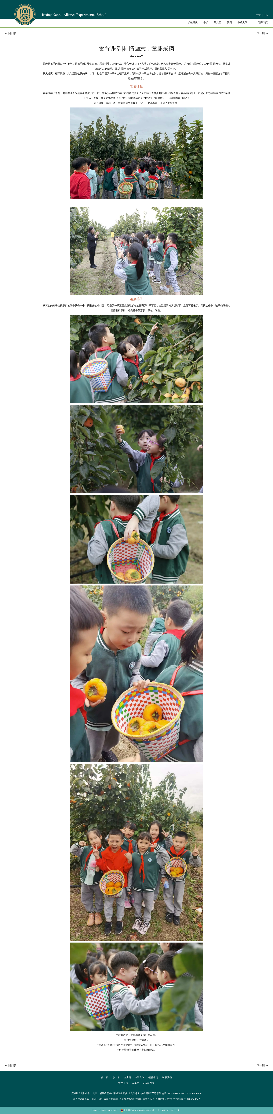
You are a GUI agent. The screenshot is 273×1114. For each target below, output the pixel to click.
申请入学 (140, 1077)
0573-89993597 (175, 1099)
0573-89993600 (176, 1093)
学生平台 (123, 1083)
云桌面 (135, 1083)
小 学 (116, 1077)
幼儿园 (127, 1077)
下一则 (263, 33)
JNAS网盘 (149, 1083)
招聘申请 (153, 1077)
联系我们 (167, 1077)
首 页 (104, 1077)
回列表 (10, 33)
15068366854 (194, 1093)
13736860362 (192, 1099)
